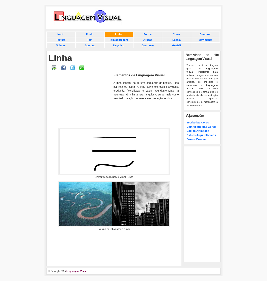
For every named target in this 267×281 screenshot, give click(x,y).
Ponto (89, 34)
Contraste (147, 45)
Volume (60, 45)
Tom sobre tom (118, 39)
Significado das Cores (201, 126)
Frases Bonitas (197, 139)
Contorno (205, 34)
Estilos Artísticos (198, 130)
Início (60, 34)
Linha (118, 34)
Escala (176, 39)
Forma (148, 34)
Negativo (118, 45)
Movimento (205, 39)
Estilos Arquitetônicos (201, 135)
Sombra (90, 45)
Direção (147, 39)
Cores (176, 34)
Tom (90, 39)
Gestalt (176, 45)
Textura (60, 39)
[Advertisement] (80, 100)
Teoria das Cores (198, 122)
